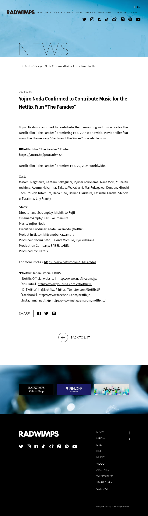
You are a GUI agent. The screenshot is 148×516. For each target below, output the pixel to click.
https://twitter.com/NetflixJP (79, 289)
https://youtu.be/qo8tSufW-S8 (40, 154)
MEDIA (100, 438)
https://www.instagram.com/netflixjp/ (78, 300)
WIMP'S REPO (104, 476)
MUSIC (100, 457)
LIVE (99, 445)
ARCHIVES (102, 470)
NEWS (100, 432)
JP (133, 7)
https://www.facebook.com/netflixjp (64, 294)
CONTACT (102, 489)
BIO (98, 451)
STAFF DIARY (104, 482)
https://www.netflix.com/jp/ (77, 278)
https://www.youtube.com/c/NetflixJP (65, 284)
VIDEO (100, 464)
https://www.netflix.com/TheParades (70, 262)
